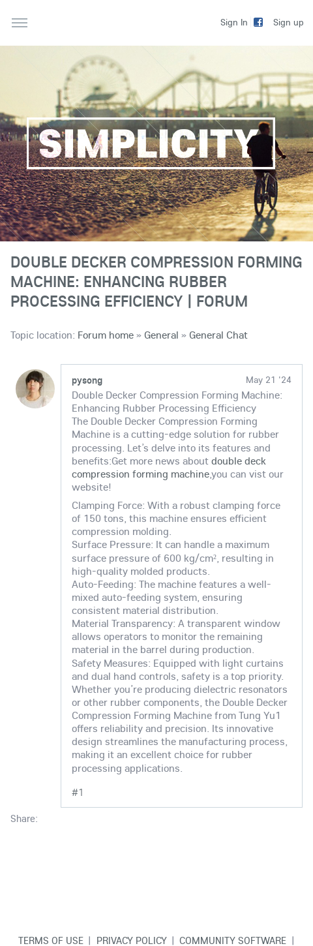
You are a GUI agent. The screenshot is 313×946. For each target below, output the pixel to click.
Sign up (288, 22)
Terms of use (50, 940)
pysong (87, 379)
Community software (232, 940)
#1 (77, 792)
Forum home (106, 334)
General (161, 334)
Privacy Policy (132, 940)
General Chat (218, 334)
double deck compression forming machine (169, 467)
